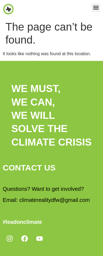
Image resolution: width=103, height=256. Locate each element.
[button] (95, 7)
